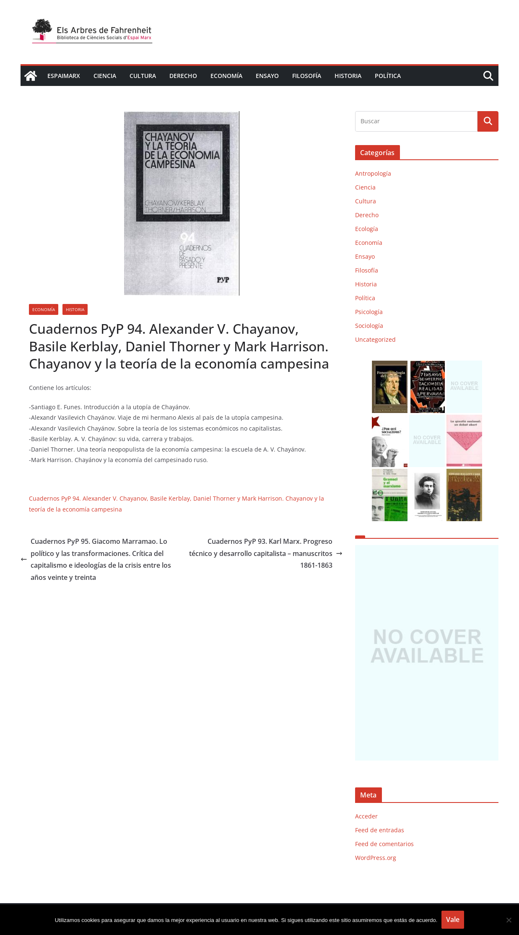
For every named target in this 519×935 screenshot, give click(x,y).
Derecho (183, 76)
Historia (348, 76)
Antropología (373, 173)
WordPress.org (375, 858)
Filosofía (306, 76)
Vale (452, 919)
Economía (226, 76)
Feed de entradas (379, 830)
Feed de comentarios (384, 844)
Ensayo (267, 76)
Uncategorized (375, 339)
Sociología (369, 326)
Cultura (143, 76)
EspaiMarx (63, 76)
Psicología (369, 312)
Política (388, 76)
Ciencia (104, 76)
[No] (508, 920)
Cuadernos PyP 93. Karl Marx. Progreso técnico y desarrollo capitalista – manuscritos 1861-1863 (266, 553)
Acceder (366, 816)
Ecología (366, 229)
